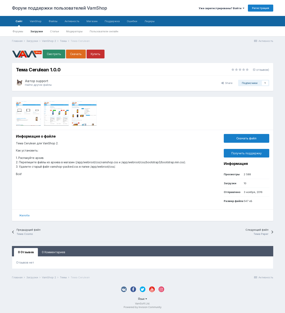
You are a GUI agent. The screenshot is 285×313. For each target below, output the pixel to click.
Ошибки (132, 21)
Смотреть (54, 54)
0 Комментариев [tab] (53, 252)
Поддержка (112, 21)
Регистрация (260, 8)
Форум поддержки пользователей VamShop (59, 8)
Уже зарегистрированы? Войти (221, 8)
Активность (72, 21)
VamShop (35, 21)
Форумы (18, 31)
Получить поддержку (246, 153)
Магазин (92, 21)
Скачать (76, 54)
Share (227, 83)
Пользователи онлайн (104, 31)
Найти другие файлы (38, 84)
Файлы (53, 21)
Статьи (54, 31)
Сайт (19, 23)
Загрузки (36, 31)
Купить (95, 54)
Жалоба (24, 215)
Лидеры (149, 21)
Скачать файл (246, 138)
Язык (142, 298)
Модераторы (74, 31)
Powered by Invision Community (143, 307)
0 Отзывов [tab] (26, 252)
